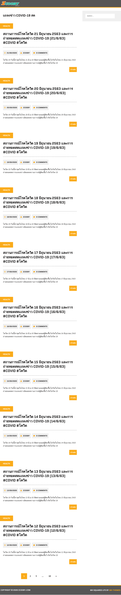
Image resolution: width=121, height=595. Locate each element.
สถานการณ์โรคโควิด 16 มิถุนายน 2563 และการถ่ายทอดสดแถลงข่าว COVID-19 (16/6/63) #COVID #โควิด (38, 312)
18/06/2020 (12, 217)
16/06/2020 (12, 327)
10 (50, 576)
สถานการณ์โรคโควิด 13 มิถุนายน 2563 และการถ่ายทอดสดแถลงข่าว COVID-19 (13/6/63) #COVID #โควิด (38, 476)
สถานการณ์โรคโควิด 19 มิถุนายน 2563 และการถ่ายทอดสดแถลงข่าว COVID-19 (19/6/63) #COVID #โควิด (38, 148)
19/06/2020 (12, 163)
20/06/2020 (12, 108)
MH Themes (114, 590)
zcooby (26, 53)
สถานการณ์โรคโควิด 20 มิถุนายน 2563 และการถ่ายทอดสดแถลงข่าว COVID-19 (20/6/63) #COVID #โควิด (38, 93)
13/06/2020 (12, 491)
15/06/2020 (12, 381)
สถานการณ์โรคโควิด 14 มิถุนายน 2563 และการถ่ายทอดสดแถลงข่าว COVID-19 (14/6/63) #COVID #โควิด (38, 421)
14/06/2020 (12, 436)
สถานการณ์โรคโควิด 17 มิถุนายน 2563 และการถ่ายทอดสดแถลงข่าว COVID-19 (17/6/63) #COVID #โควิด (38, 257)
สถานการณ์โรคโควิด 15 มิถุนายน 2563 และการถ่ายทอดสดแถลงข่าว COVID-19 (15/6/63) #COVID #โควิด (38, 367)
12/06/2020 (12, 545)
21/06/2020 (12, 53)
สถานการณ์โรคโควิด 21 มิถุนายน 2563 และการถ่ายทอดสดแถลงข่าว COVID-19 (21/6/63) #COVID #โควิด (38, 39)
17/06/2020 (12, 272)
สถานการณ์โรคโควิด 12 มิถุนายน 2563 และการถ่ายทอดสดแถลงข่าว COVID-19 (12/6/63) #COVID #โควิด (38, 531)
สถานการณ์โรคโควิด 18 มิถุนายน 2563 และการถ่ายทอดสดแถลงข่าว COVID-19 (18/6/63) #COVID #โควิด (38, 203)
